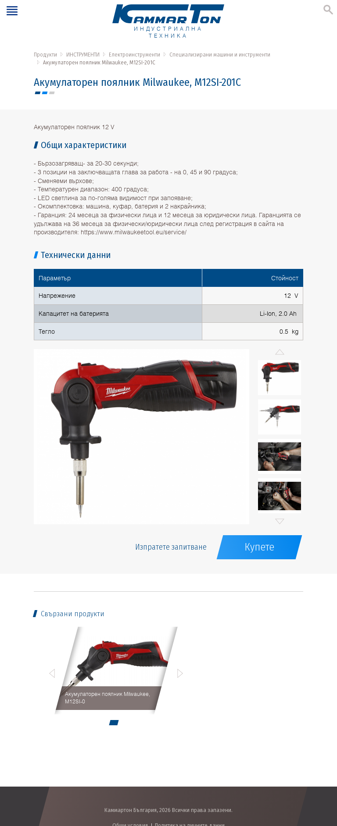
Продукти (45, 54)
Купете (259, 547)
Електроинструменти (134, 54)
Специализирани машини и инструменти (219, 54)
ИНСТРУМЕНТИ (83, 54)
